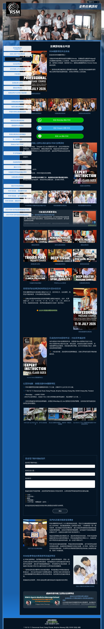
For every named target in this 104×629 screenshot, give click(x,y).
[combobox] (93, 2)
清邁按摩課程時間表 (59, 303)
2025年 (49, 303)
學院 (56, 602)
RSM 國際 (51, 602)
